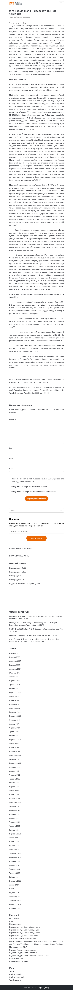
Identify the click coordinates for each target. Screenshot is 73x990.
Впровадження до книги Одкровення (23, 936)
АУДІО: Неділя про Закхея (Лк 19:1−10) (42, 635)
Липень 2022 (14, 771)
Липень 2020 (14, 865)
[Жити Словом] (15, 3)
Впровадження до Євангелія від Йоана (24, 927)
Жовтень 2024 (14, 673)
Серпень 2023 (14, 720)
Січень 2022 (14, 795)
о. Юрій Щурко (17, 17)
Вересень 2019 (15, 904)
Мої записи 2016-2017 (18, 947)
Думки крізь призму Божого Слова (22, 938)
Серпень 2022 (14, 767)
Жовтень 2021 (14, 806)
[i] (16, 225)
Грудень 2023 (14, 704)
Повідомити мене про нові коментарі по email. (29, 487)
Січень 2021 (14, 842)
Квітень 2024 (14, 689)
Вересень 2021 (15, 810)
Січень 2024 (14, 700)
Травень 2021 (14, 826)
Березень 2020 (15, 881)
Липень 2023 (14, 724)
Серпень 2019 (14, 908)
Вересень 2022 (15, 763)
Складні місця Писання (18, 961)
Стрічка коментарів (16, 977)
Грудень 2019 (14, 893)
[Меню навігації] (61, 3)
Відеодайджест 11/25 (17, 576)
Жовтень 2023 (14, 712)
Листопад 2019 (15, 897)
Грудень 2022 (14, 751)
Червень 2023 (14, 728)
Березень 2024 (15, 692)
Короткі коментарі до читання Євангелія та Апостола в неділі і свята (36, 941)
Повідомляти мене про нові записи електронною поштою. (34, 492)
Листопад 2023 (15, 708)
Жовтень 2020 (14, 853)
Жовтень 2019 (14, 901)
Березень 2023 (15, 740)
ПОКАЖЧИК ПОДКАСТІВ (19, 556)
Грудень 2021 (14, 798)
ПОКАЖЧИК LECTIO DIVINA (20, 549)
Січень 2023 (14, 747)
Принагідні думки (16, 958)
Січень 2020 (14, 889)
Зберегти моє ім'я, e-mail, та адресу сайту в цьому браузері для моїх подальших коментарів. (38, 480)
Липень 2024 (14, 677)
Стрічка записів (15, 974)
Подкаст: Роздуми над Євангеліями (23, 953)
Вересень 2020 (15, 857)
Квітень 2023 (14, 736)
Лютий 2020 (14, 885)
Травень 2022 (14, 779)
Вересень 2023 (15, 716)
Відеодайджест (15, 924)
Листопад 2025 (15, 661)
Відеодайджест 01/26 (17, 568)
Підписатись (36, 538)
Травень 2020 (14, 873)
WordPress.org (15, 980)
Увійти (11, 971)
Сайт (11, 469)
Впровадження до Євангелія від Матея (24, 933)
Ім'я (11, 448)
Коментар (13, 419)
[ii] (10, 387)
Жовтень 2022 (14, 759)
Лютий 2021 (14, 838)
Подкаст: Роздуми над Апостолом (22, 950)
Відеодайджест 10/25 (17, 580)
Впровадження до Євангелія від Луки (24, 930)
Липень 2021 (14, 818)
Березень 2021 (15, 834)
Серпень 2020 (14, 861)
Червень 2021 (14, 822)
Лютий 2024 (14, 696)
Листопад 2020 (15, 849)
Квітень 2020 (14, 877)
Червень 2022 (14, 775)
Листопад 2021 (15, 802)
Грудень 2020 (14, 846)
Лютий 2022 (14, 791)
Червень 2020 (14, 869)
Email (12, 458)
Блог (11, 921)
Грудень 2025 (14, 657)
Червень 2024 (14, 681)
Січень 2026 (14, 653)
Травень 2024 (14, 685)
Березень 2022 (15, 787)
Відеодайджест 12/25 (17, 572)
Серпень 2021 (14, 814)
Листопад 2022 (15, 755)
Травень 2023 (14, 732)
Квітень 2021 (14, 830)
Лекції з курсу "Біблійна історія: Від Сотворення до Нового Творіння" (36, 944)
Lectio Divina (14, 918)
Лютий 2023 (14, 743)
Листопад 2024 (15, 669)
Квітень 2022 (14, 783)
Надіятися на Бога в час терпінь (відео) (24, 584)
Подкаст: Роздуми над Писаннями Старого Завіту (28, 956)
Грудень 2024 (14, 665)
